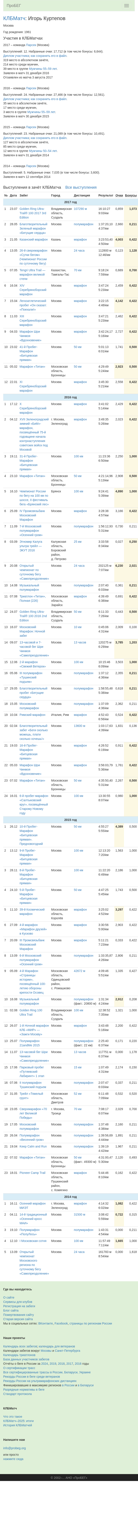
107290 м (80, 209)
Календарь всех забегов (20, 1346)
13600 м (79, 726)
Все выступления (81, 187)
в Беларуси (86, 1385)
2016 (78, 1363)
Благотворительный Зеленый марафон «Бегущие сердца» (33, 228)
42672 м (79, 971)
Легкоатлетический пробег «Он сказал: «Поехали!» (33, 305)
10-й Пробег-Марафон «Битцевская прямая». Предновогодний (31, 835)
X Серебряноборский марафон (33, 408)
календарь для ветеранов (57, 1346)
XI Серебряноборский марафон (33, 386)
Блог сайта (11, 1310)
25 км (78, 541)
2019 (53, 1363)
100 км (78, 456)
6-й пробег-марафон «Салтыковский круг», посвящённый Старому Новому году (34, 804)
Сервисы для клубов (17, 1302)
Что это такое (12, 1416)
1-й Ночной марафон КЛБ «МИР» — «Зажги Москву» (34, 1030)
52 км (78, 1093)
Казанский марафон (34, 239)
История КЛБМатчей (17, 1425)
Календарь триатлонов (19, 1355)
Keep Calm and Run (33, 1146)
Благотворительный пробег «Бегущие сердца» (33, 693)
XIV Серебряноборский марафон (33, 290)
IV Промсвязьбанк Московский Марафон (32, 515)
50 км (78, 347)
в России (68, 1385)
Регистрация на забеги (19, 1306)
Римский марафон (32, 715)
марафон (80, 239)
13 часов (80, 642)
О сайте (8, 1297)
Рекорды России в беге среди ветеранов (31, 1376)
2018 (61, 1363)
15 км (78, 1067)
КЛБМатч (14, 18)
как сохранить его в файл (49, 55)
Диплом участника (16, 55)
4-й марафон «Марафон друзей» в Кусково (33, 929)
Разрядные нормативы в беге (23, 1389)
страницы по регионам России (90, 1323)
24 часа (79, 250)
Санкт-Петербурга (67, 1350)
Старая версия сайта (18, 1319)
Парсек (31, 45)
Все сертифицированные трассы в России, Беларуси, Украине (47, 1372)
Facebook (61, 1323)
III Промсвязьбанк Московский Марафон (32, 944)
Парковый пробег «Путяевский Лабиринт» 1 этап (32, 1072)
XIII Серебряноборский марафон (33, 320)
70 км (78, 270)
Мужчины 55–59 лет (43, 68)
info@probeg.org (14, 1448)
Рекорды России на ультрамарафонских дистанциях (40, 1381)
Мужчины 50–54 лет (43, 151)
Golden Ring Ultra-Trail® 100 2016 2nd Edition (33, 616)
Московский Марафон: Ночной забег (32, 631)
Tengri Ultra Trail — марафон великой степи (32, 274)
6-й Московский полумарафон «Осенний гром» (31, 960)
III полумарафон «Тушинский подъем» (31, 677)
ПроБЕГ (14, 5)
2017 (69, 1363)
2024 (44, 1363)
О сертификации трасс (19, 1368)
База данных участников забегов (26, 1359)
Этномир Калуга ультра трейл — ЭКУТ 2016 (31, 546)
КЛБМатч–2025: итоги (18, 1421)
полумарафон (83, 224)
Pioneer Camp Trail (32, 1173)
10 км (78, 627)
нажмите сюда (13, 1459)
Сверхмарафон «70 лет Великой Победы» (33, 1113)
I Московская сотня (33, 1241)
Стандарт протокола (17, 1394)
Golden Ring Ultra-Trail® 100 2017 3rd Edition (33, 213)
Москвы (46, 1350)
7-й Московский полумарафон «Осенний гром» (31, 531)
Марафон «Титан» (32, 366)
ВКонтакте (45, 1323)
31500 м (79, 1214)
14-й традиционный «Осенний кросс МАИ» (33, 1219)
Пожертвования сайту (18, 1315)
